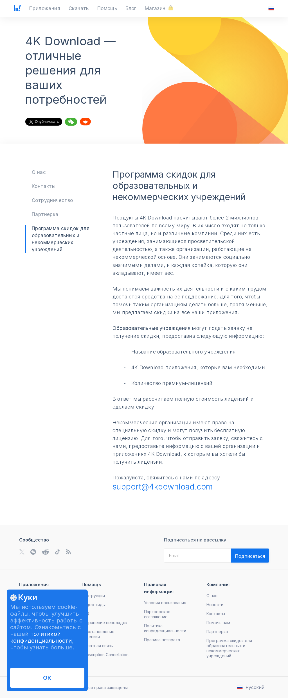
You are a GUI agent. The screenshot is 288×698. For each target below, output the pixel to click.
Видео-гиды (93, 604)
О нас (39, 172)
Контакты (43, 186)
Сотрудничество (52, 200)
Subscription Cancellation (105, 654)
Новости (214, 604)
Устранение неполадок (104, 622)
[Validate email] (250, 556)
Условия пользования (165, 602)
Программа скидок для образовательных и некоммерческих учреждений (229, 648)
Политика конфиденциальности (165, 628)
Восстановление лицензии (98, 634)
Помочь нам (218, 622)
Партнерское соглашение (157, 614)
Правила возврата (162, 639)
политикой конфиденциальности (41, 637)
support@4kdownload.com (162, 486)
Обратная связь (97, 645)
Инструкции (93, 595)
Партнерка (45, 214)
